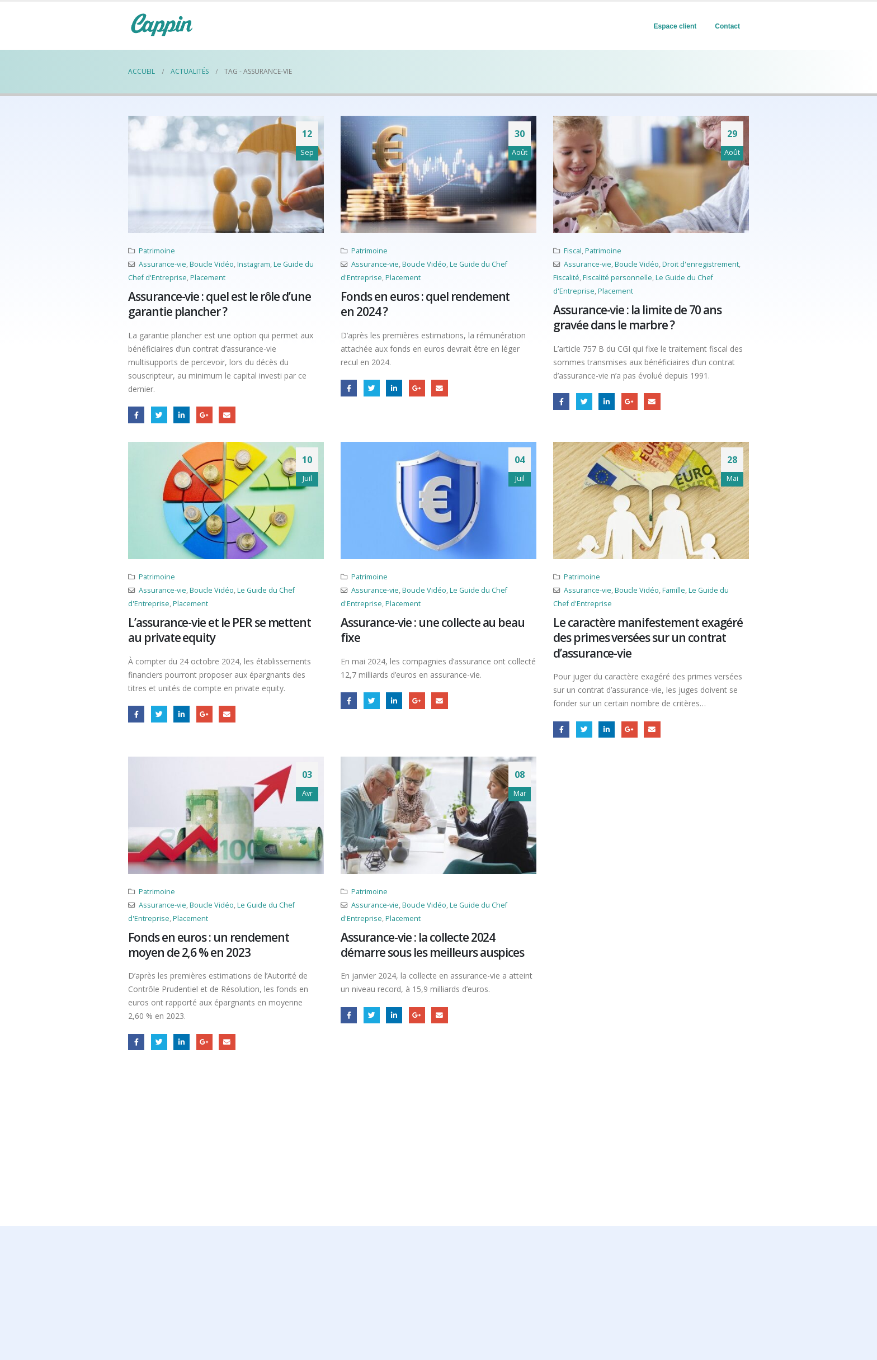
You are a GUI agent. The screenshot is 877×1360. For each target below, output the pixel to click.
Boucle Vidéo (212, 264)
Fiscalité (566, 277)
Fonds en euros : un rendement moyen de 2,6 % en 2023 (208, 944)
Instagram (253, 264)
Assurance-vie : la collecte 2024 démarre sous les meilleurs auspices (432, 944)
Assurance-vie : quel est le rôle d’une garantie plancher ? (219, 304)
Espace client (675, 26)
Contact (727, 26)
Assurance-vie (162, 264)
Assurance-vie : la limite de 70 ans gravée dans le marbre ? (637, 317)
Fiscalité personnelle (617, 277)
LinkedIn (181, 415)
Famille (673, 590)
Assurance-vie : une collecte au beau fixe (433, 630)
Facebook (136, 415)
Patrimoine (157, 251)
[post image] (226, 174)
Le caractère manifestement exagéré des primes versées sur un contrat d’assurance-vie (648, 638)
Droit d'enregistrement (700, 264)
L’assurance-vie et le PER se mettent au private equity (219, 630)
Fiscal (573, 251)
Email (227, 415)
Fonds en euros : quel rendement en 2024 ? (425, 304)
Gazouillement (159, 415)
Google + (204, 415)
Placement (207, 277)
